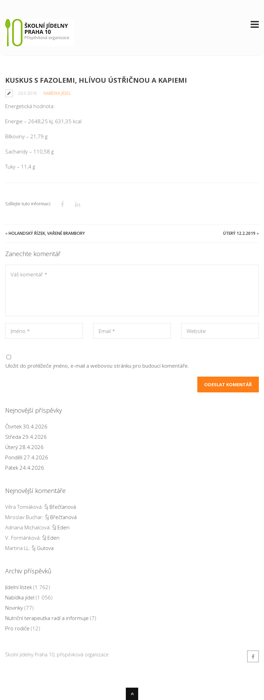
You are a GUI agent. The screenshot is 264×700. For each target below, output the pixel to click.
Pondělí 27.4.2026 (26, 457)
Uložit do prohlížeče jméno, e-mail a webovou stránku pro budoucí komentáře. (97, 365)
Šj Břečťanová (60, 506)
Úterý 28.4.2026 (24, 447)
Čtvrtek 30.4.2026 (26, 426)
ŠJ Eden (60, 527)
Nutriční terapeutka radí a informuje (47, 618)
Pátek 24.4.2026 (24, 467)
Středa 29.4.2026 (26, 436)
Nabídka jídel (57, 93)
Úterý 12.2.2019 (239, 233)
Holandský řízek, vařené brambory (47, 233)
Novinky (14, 607)
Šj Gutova (43, 547)
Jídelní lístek (18, 587)
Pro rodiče (17, 628)
